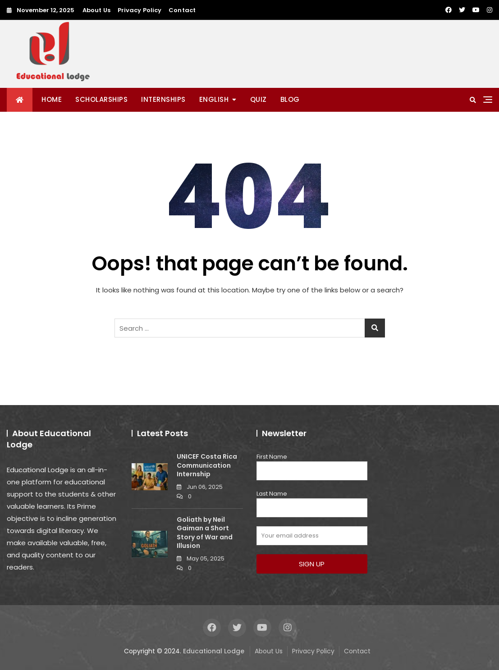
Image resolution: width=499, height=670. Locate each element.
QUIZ (258, 99)
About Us (96, 10)
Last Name (271, 493)
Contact (182, 10)
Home (51, 99)
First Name (271, 456)
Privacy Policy (139, 10)
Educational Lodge (213, 651)
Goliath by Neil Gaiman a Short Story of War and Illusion (205, 533)
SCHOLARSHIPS (101, 99)
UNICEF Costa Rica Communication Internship (207, 465)
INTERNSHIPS (163, 99)
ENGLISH (214, 99)
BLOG (290, 99)
